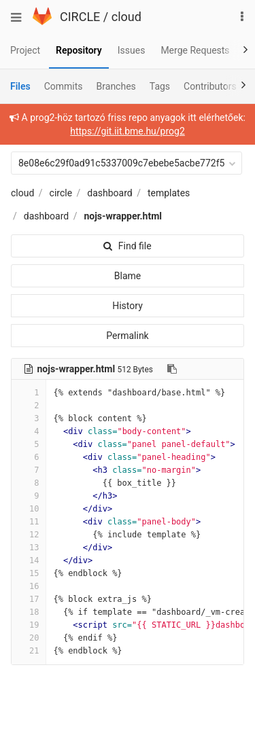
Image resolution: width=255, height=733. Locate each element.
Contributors (210, 86)
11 (28, 521)
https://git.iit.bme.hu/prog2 (127, 131)
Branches (116, 86)
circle (61, 192)
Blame (127, 275)
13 (28, 547)
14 (28, 560)
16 (28, 586)
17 (28, 599)
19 (28, 625)
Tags (160, 86)
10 (28, 509)
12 (28, 534)
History (127, 305)
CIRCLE (80, 17)
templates (169, 192)
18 (28, 612)
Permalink (127, 335)
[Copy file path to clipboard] (172, 369)
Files (20, 86)
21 (28, 651)
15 (28, 573)
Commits (63, 86)
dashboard (109, 192)
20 (28, 638)
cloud (126, 17)
